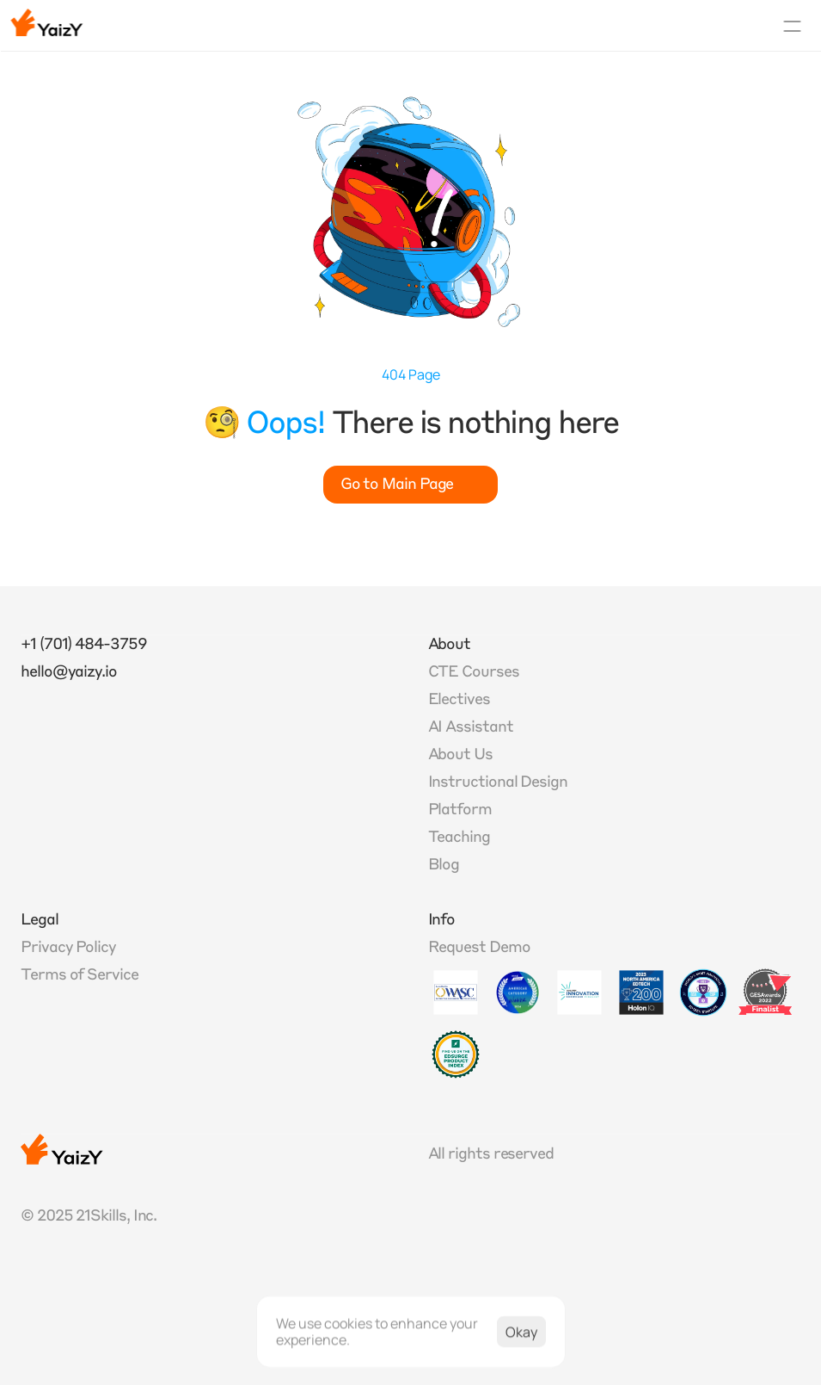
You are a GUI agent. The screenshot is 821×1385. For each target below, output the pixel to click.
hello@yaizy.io (69, 672)
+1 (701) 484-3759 (84, 644)
